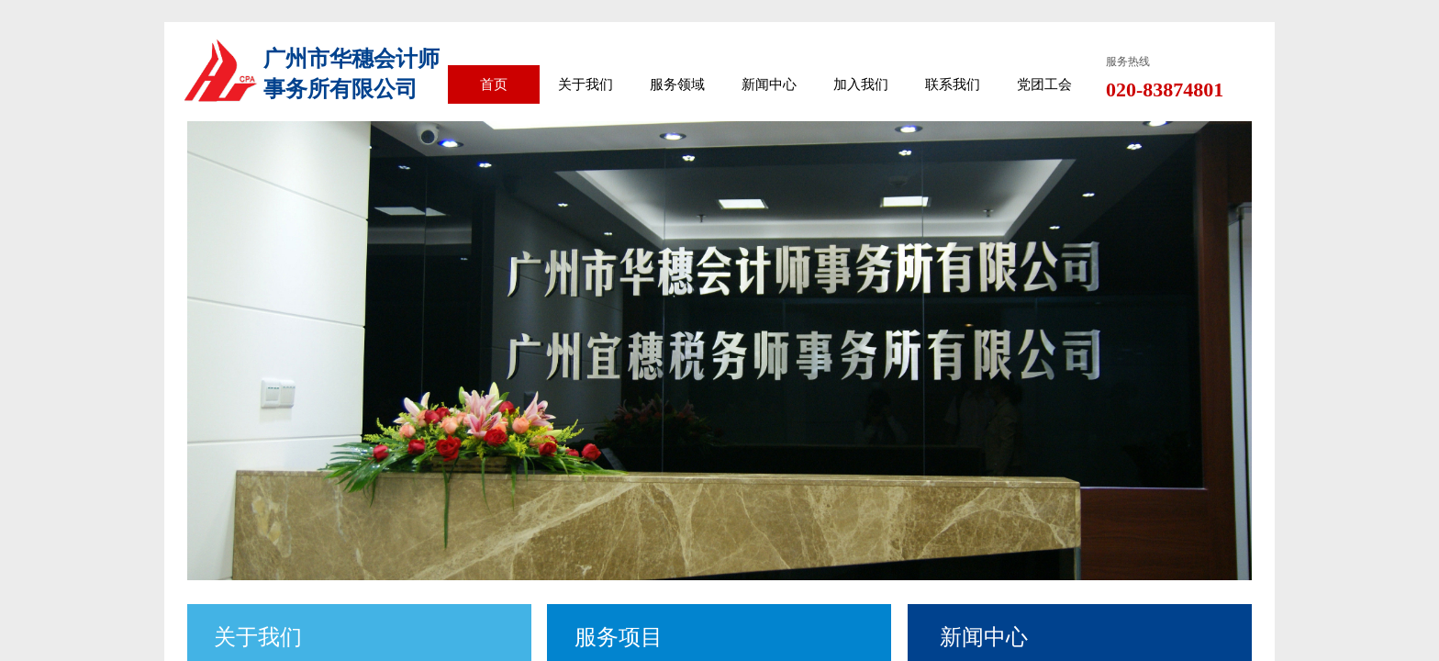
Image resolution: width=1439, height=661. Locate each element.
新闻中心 (769, 84)
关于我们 (585, 84)
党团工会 (1044, 84)
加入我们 (860, 84)
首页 (494, 84)
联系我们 (952, 84)
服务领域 (677, 84)
